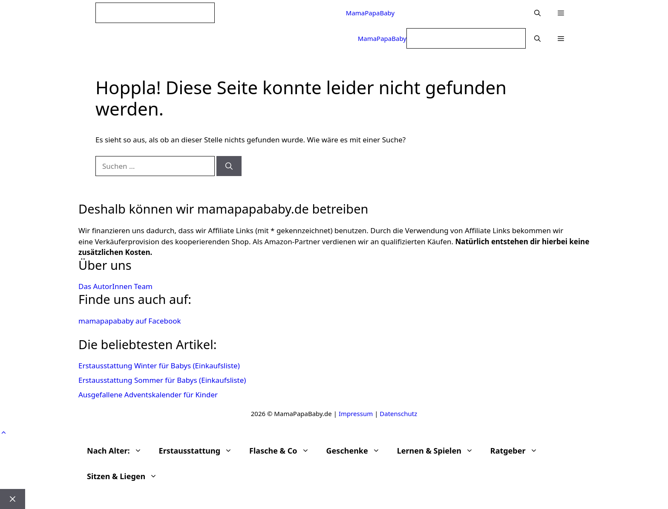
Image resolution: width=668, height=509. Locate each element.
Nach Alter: (118, 450)
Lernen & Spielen (439, 450)
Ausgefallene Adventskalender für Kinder (148, 394)
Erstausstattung (200, 450)
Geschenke (357, 450)
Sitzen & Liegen (126, 476)
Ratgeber (518, 450)
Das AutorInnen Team (115, 286)
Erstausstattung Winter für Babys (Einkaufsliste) (159, 365)
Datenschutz (398, 413)
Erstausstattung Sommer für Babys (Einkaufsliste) (162, 380)
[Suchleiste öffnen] (537, 13)
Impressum (356, 413)
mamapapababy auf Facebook (129, 321)
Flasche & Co (283, 450)
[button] (561, 13)
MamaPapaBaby (370, 13)
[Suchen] (229, 166)
